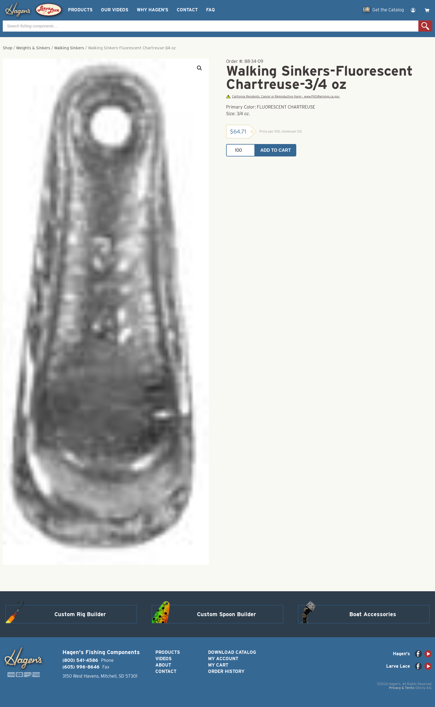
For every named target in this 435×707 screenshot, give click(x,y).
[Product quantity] (240, 150)
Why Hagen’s (152, 9)
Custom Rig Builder (80, 614)
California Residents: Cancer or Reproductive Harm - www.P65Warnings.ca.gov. (283, 96)
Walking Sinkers (69, 47)
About (163, 665)
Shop (7, 47)
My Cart (218, 665)
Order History (226, 671)
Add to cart (276, 150)
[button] (199, 68)
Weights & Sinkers (33, 47)
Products (80, 9)
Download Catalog (232, 652)
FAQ (210, 9)
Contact (187, 9)
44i (428, 688)
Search (425, 26)
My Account (223, 658)
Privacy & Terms (401, 688)
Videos (163, 658)
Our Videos (114, 9)
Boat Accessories (372, 614)
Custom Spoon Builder (226, 614)
